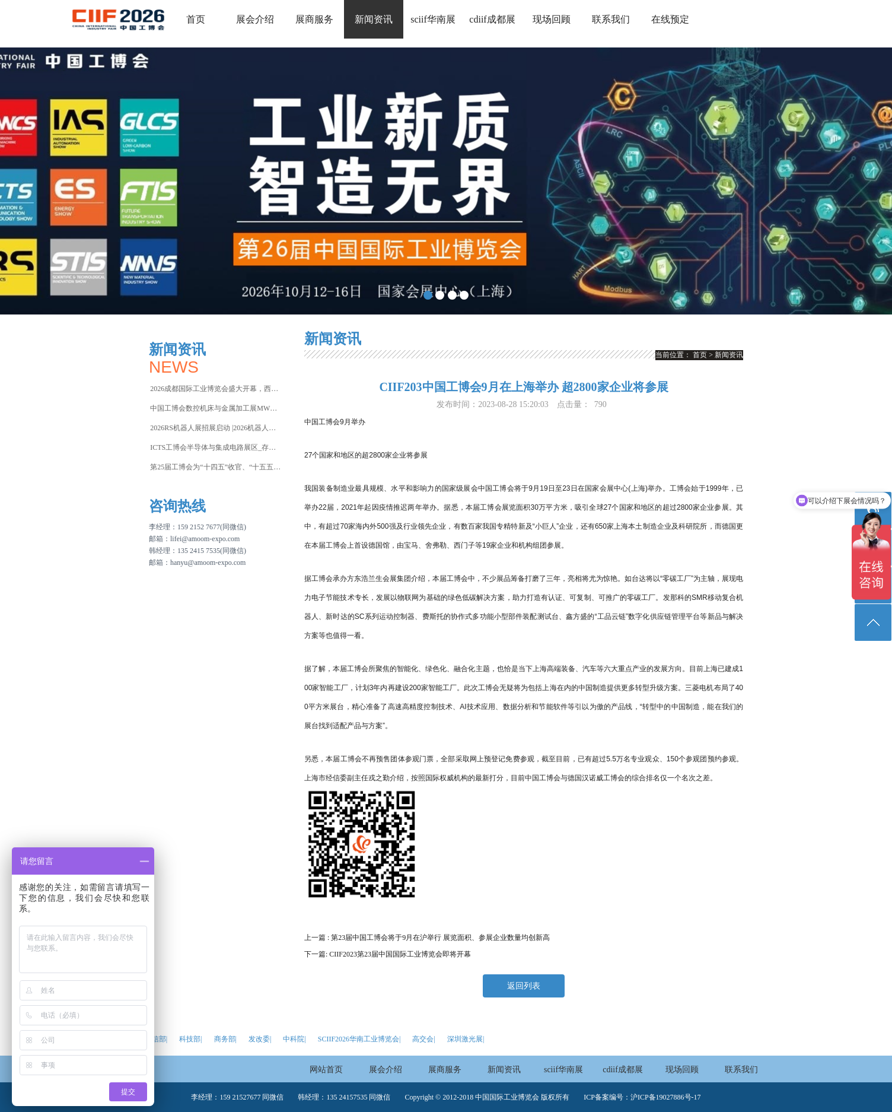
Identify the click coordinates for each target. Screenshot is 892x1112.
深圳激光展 (465, 1039)
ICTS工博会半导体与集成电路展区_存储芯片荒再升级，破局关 (215, 447)
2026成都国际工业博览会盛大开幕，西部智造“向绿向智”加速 (215, 389)
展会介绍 (255, 19)
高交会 (423, 1039)
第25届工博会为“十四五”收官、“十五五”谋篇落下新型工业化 (215, 467)
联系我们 (611, 19)
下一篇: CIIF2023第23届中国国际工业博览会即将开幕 (387, 954)
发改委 (259, 1039)
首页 (195, 19)
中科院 (293, 1039)
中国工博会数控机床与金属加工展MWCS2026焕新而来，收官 (215, 408)
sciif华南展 (432, 19)
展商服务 (314, 19)
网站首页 (326, 1069)
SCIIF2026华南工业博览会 (358, 1039)
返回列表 (523, 985)
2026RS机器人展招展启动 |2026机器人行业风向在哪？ (215, 428)
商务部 (224, 1039)
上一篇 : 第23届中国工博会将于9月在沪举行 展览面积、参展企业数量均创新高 (427, 937)
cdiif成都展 (492, 19)
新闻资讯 (374, 19)
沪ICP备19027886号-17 (665, 1097)
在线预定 (670, 19)
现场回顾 (552, 19)
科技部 (189, 1039)
